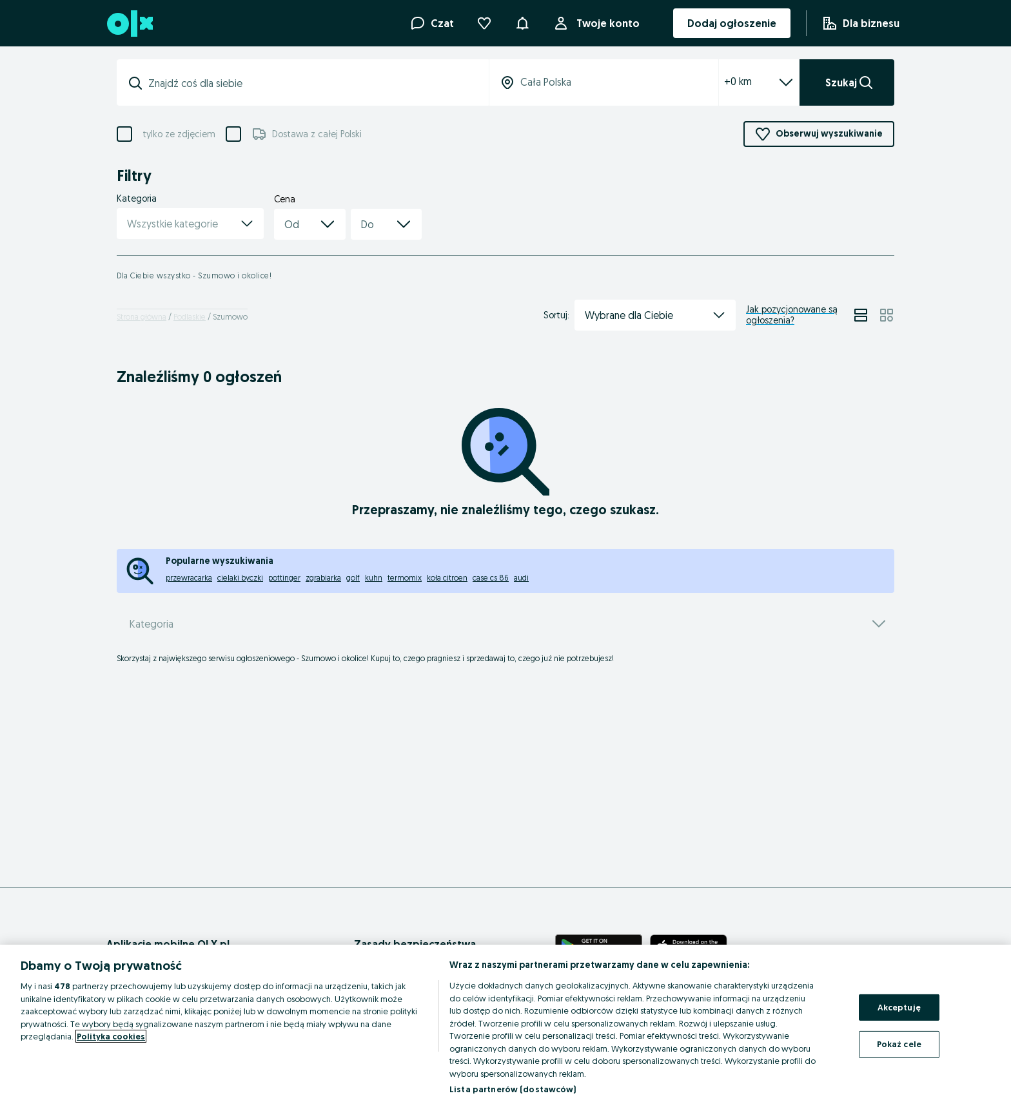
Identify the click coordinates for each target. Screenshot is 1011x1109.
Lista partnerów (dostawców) (512, 1089)
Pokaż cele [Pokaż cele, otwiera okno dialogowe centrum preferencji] (899, 1044)
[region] (505, 1027)
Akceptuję (899, 1007)
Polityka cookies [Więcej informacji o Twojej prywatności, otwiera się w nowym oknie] (111, 1036)
